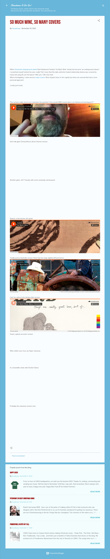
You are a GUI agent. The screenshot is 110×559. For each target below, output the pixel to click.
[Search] (103, 6)
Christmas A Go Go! (21, 5)
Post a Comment (18, 456)
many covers (40, 77)
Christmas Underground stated (25, 69)
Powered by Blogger (55, 553)
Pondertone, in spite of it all (19, 524)
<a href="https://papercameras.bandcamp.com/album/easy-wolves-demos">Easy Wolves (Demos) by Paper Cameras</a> (55, 359)
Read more (95, 492)
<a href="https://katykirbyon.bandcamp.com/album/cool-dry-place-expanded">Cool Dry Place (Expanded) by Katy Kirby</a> (55, 93)
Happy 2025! (14, 472)
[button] (98, 21)
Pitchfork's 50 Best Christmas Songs (22, 498)
